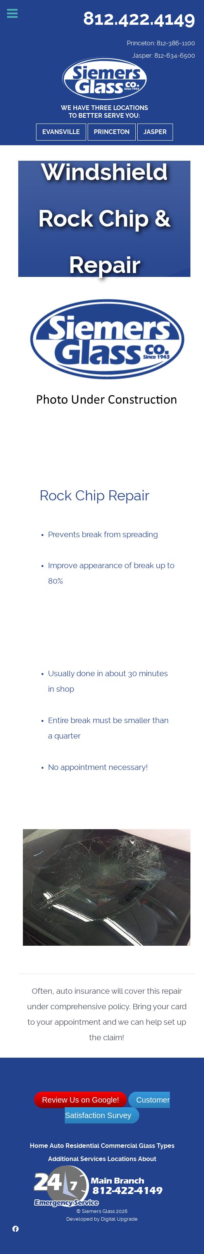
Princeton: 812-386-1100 (161, 43)
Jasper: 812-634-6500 (163, 55)
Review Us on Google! (80, 1100)
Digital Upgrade (119, 1219)
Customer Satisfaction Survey (117, 1108)
